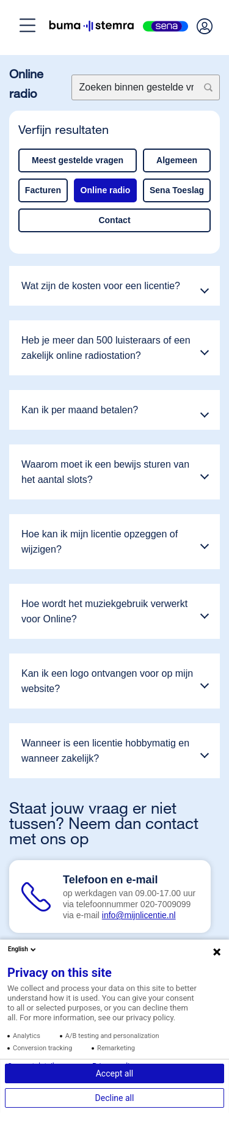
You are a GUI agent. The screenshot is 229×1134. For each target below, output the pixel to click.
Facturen (43, 190)
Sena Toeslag (177, 190)
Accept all (115, 1073)
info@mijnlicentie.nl (139, 915)
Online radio (106, 190)
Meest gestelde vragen (77, 160)
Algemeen (176, 160)
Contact (114, 220)
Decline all (114, 1098)
